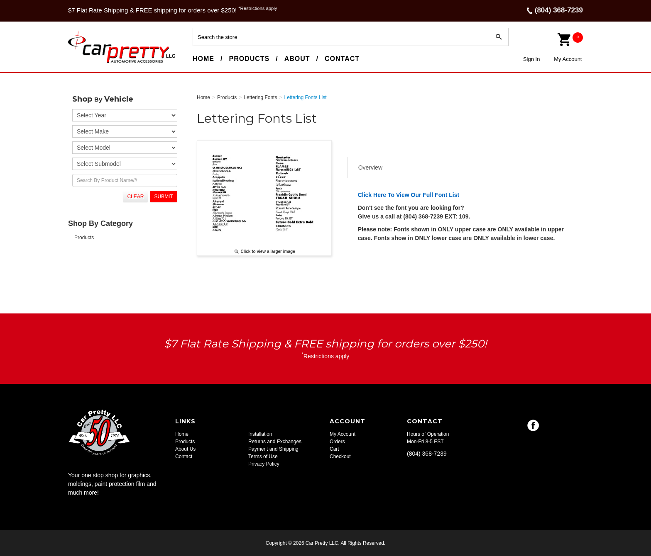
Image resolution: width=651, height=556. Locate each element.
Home (203, 58)
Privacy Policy (263, 464)
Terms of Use (263, 456)
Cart (334, 449)
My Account (568, 59)
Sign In (531, 59)
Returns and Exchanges (274, 441)
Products (249, 58)
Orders (337, 441)
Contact (342, 58)
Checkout (340, 456)
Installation (260, 434)
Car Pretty (83, 62)
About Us (185, 449)
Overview (370, 167)
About (297, 58)
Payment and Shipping (273, 449)
